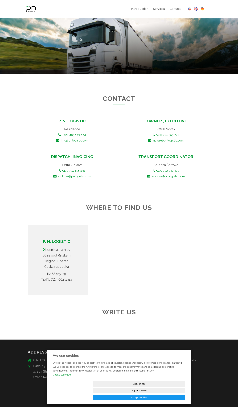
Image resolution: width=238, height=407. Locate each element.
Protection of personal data (178, 360)
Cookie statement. (62, 388)
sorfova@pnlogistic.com (167, 176)
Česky (189, 9)
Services (158, 9)
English (196, 9)
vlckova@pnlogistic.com (74, 176)
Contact (175, 9)
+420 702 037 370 (167, 171)
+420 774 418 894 (73, 171)
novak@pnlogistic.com (168, 140)
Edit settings (120, 397)
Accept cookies (173, 397)
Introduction (137, 9)
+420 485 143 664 (74, 135)
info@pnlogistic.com (74, 140)
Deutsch (202, 9)
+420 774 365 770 (167, 135)
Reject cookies (146, 397)
